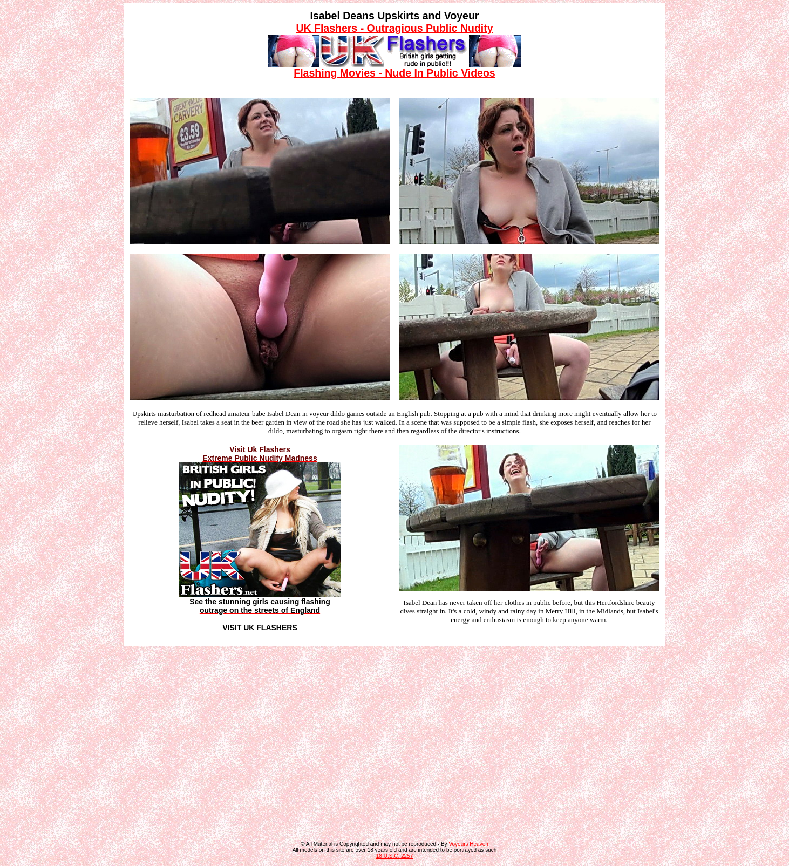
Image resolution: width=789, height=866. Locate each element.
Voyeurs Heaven (468, 844)
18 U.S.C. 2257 (394, 856)
